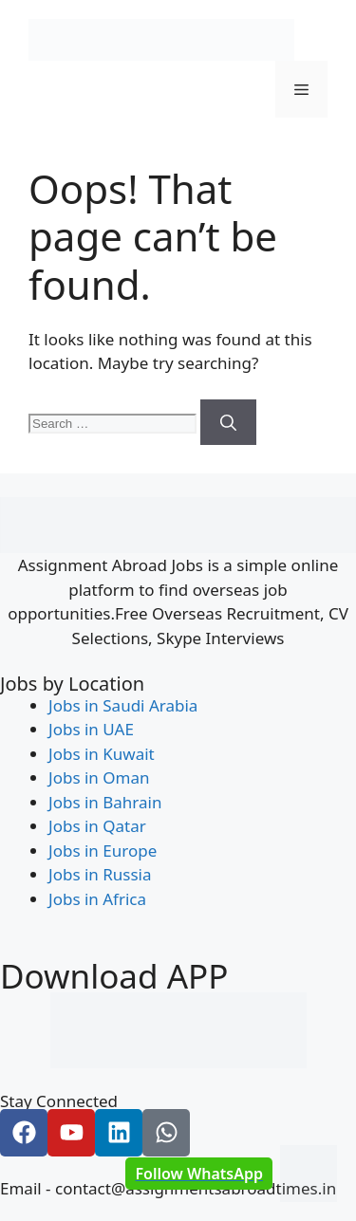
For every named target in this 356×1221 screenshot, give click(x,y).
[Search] (228, 422)
